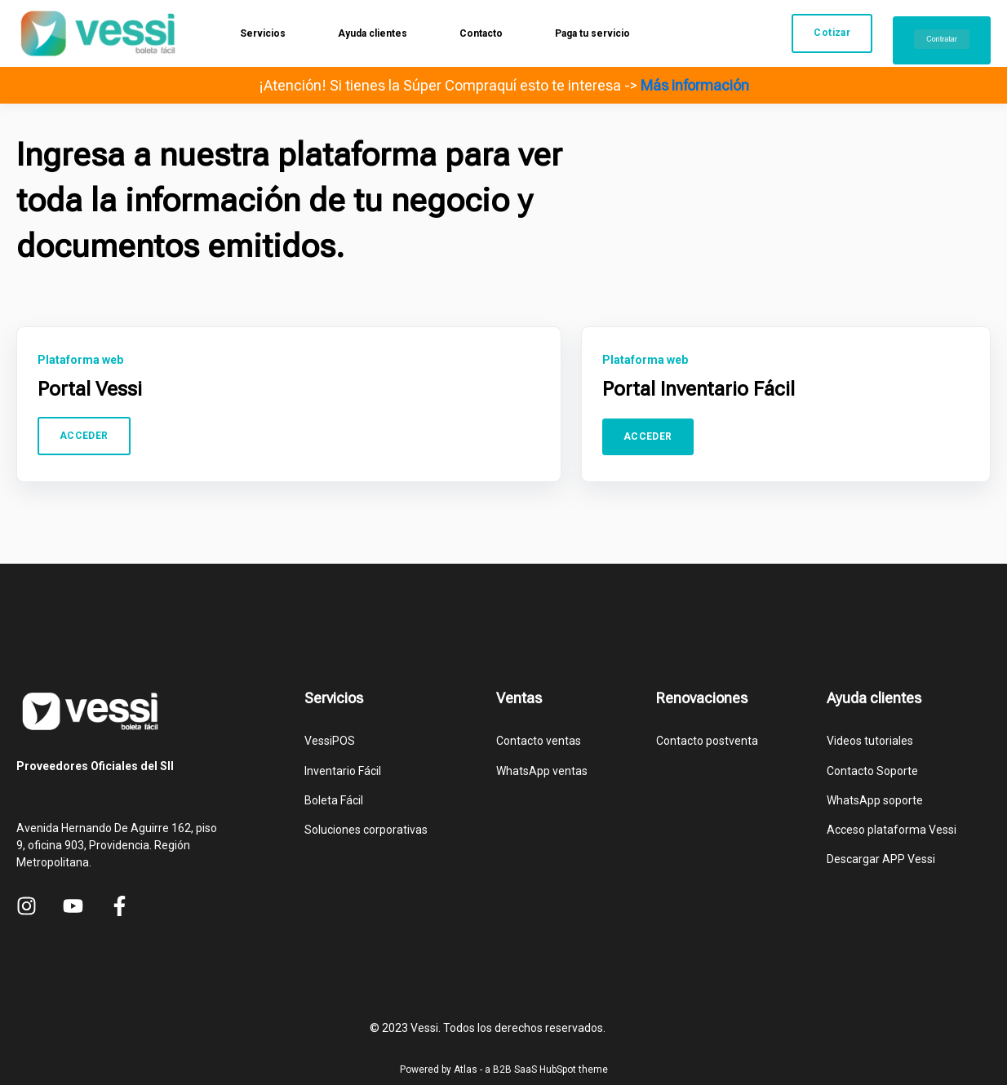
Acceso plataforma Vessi (891, 829)
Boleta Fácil (333, 800)
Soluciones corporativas (366, 829)
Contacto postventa (707, 740)
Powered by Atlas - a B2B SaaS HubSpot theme (504, 1069)
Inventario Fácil (342, 770)
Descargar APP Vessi (881, 859)
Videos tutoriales (870, 740)
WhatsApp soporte (875, 800)
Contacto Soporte (872, 770)
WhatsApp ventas (542, 770)
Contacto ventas (538, 740)
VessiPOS (329, 740)
